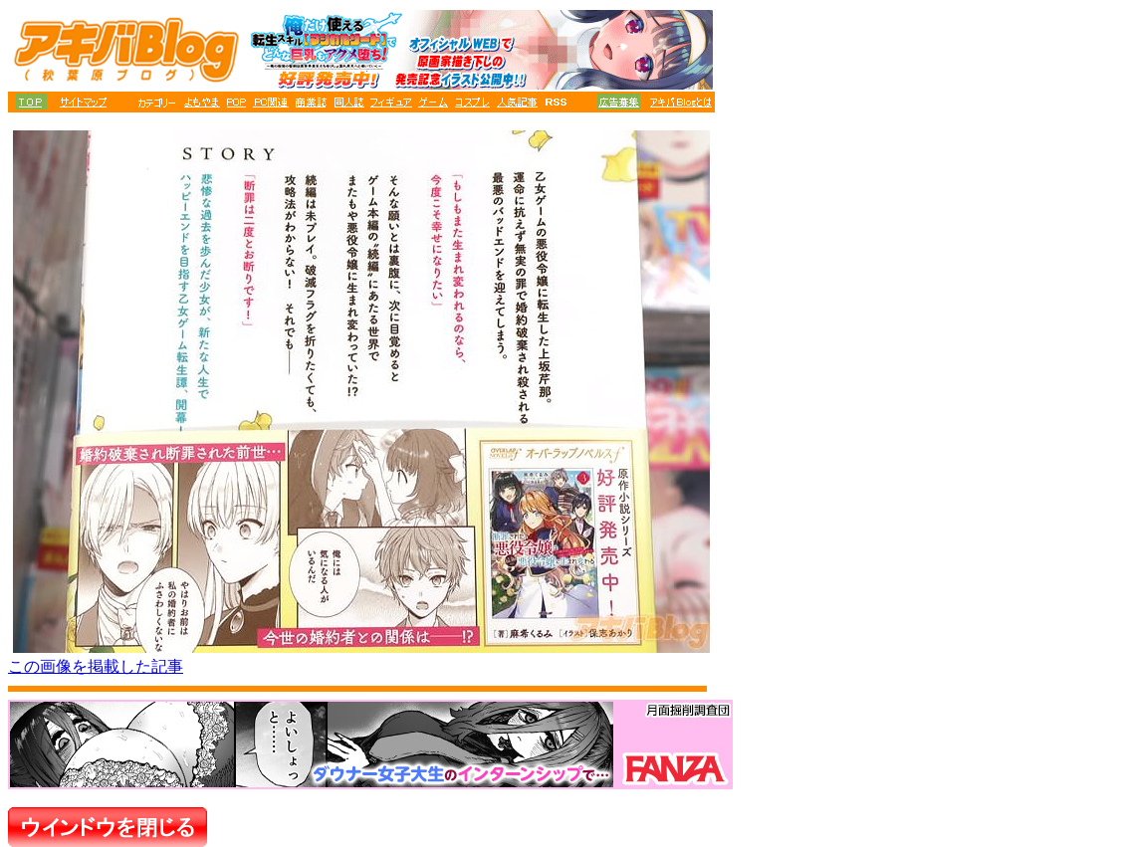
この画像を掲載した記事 (95, 666)
